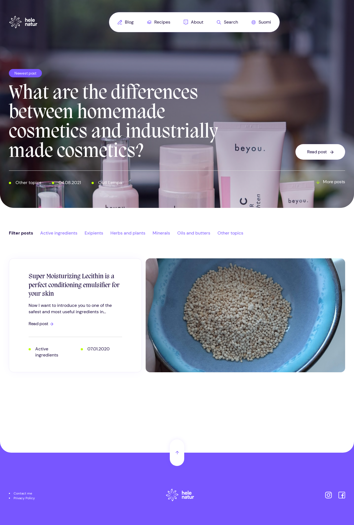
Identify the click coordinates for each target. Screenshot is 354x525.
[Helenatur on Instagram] (328, 496)
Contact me (23, 493)
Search (227, 22)
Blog (126, 22)
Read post (317, 152)
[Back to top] (177, 452)
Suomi (261, 22)
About (193, 22)
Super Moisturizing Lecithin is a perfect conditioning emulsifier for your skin (74, 285)
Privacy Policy (24, 498)
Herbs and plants (127, 233)
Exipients (94, 233)
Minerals (161, 233)
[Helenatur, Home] (23, 22)
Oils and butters (193, 233)
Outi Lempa (110, 182)
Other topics (28, 182)
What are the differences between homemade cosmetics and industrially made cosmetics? (113, 123)
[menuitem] (125, 22)
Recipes (158, 22)
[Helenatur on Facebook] (341, 496)
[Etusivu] (180, 496)
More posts (334, 182)
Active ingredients (58, 233)
